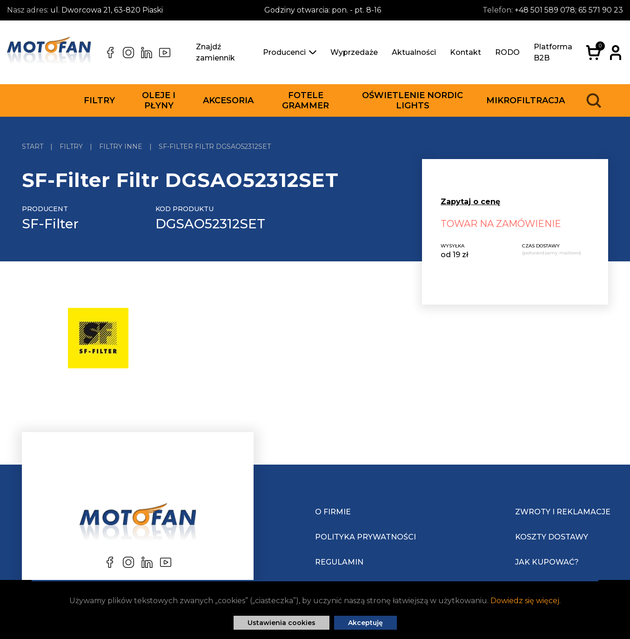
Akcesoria (228, 100)
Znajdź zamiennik (215, 52)
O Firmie (333, 511)
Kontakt (465, 52)
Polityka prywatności (365, 536)
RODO (507, 52)
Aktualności (414, 52)
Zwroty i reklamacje (562, 511)
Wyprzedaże (354, 52)
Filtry (99, 100)
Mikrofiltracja (525, 100)
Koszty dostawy (551, 536)
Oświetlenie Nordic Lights (412, 100)
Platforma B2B (553, 52)
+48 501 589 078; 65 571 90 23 (569, 10)
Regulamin (339, 562)
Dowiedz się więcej (524, 600)
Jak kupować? (547, 562)
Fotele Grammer (305, 100)
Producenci (289, 52)
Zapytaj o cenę (470, 201)
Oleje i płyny (158, 100)
